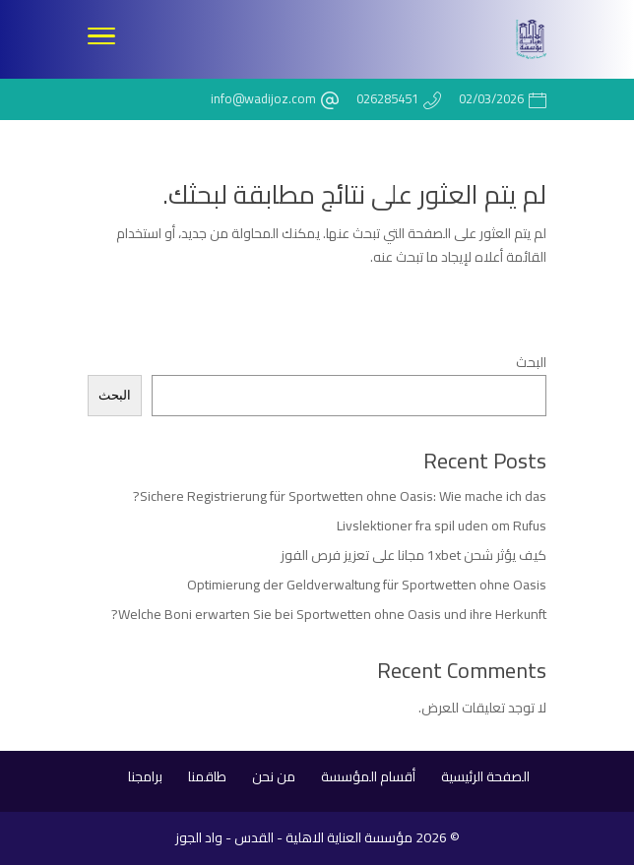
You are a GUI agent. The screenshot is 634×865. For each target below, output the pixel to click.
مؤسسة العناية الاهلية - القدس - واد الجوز (293, 837)
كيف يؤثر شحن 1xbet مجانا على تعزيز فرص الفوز (413, 555)
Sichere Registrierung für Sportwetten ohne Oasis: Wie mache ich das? (339, 496)
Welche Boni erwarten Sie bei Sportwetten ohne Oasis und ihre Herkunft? (328, 614)
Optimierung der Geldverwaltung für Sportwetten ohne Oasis (366, 584)
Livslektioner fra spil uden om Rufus (441, 525)
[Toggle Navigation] (101, 39)
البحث (531, 362)
